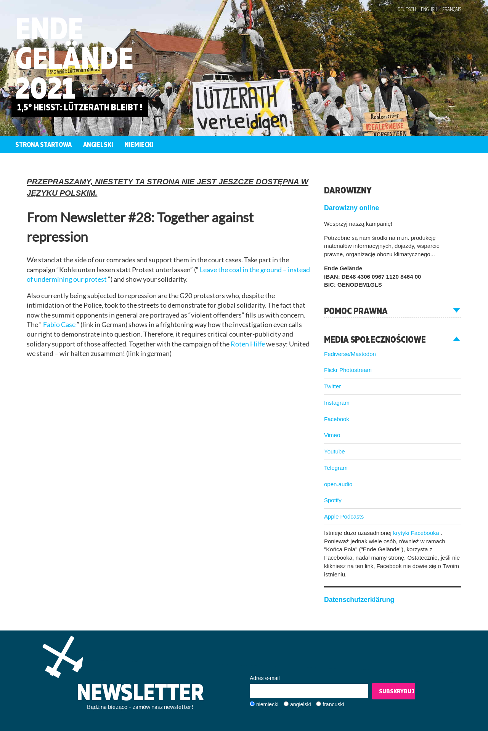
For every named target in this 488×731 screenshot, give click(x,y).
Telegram (336, 467)
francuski (333, 704)
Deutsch (407, 9)
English (429, 9)
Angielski (98, 144)
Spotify (333, 500)
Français (451, 9)
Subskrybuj (396, 691)
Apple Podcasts (344, 516)
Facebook (336, 419)
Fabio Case (60, 325)
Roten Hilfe (248, 344)
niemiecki (267, 704)
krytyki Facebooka (417, 533)
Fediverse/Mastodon (350, 354)
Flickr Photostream (348, 370)
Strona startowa (43, 144)
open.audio (338, 484)
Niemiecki (139, 144)
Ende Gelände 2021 (74, 57)
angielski (300, 704)
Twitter (332, 386)
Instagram (337, 402)
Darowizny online (351, 208)
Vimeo (332, 435)
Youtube (334, 451)
